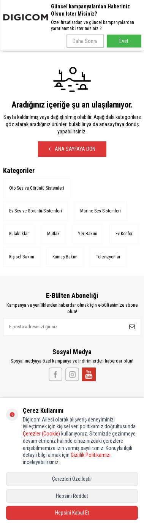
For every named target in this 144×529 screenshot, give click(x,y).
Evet (123, 41)
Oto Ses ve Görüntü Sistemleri (36, 188)
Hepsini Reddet (72, 496)
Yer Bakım (87, 233)
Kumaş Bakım (65, 257)
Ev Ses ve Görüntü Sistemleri (35, 211)
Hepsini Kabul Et (72, 513)
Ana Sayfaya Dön (72, 149)
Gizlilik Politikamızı (91, 455)
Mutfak (53, 233)
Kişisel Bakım (21, 257)
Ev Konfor (124, 233)
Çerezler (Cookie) (41, 434)
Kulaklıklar (19, 233)
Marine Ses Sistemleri (100, 211)
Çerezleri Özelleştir (72, 479)
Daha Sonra (85, 41)
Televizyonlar (108, 257)
